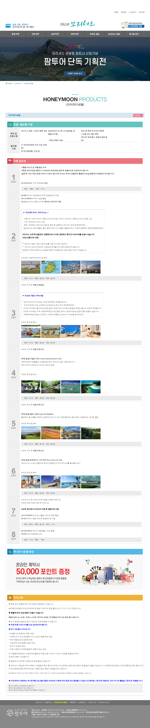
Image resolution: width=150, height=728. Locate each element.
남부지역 (55, 33)
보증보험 (82, 702)
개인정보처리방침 (60, 702)
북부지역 (74, 33)
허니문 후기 (132, 12)
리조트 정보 (95, 33)
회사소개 (141, 12)
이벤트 (116, 12)
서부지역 (35, 33)
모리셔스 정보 (114, 33)
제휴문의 (73, 702)
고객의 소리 (92, 702)
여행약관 (48, 702)
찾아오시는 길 (104, 702)
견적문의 (123, 12)
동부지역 (15, 33)
